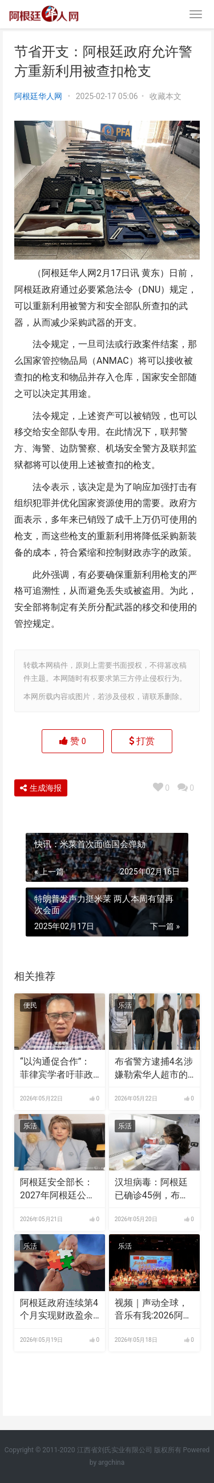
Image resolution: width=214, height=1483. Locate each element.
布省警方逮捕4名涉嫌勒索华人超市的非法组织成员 (154, 1068)
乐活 (125, 1005)
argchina (111, 1462)
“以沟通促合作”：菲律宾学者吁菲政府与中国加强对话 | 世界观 (59, 1068)
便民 (30, 1005)
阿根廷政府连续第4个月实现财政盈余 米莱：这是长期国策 (59, 1309)
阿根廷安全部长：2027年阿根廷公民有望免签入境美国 (57, 1189)
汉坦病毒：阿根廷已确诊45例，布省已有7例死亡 (152, 1189)
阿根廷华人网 (38, 96)
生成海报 (41, 787)
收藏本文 (165, 96)
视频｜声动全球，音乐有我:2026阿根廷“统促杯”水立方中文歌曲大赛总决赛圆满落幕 (153, 1309)
